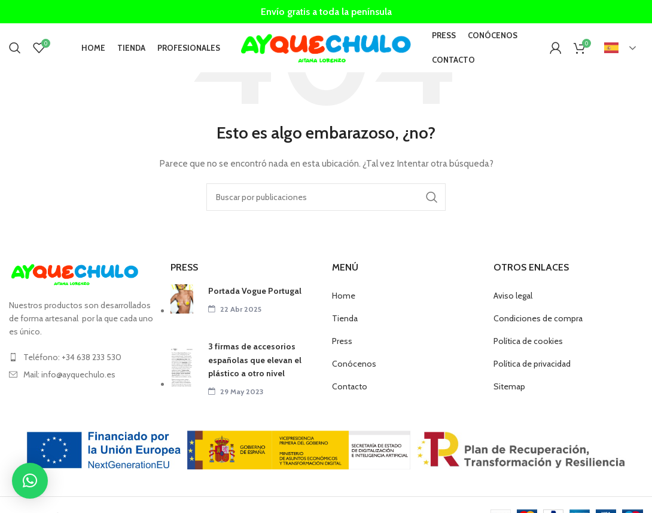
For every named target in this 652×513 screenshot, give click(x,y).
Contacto (349, 386)
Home (343, 295)
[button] (30, 481)
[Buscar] (15, 51)
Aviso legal (512, 295)
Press (342, 341)
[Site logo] (326, 49)
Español (611, 51)
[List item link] (84, 357)
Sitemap (509, 386)
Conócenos (354, 363)
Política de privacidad (532, 363)
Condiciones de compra (538, 318)
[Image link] (75, 273)
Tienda (345, 318)
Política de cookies (528, 341)
